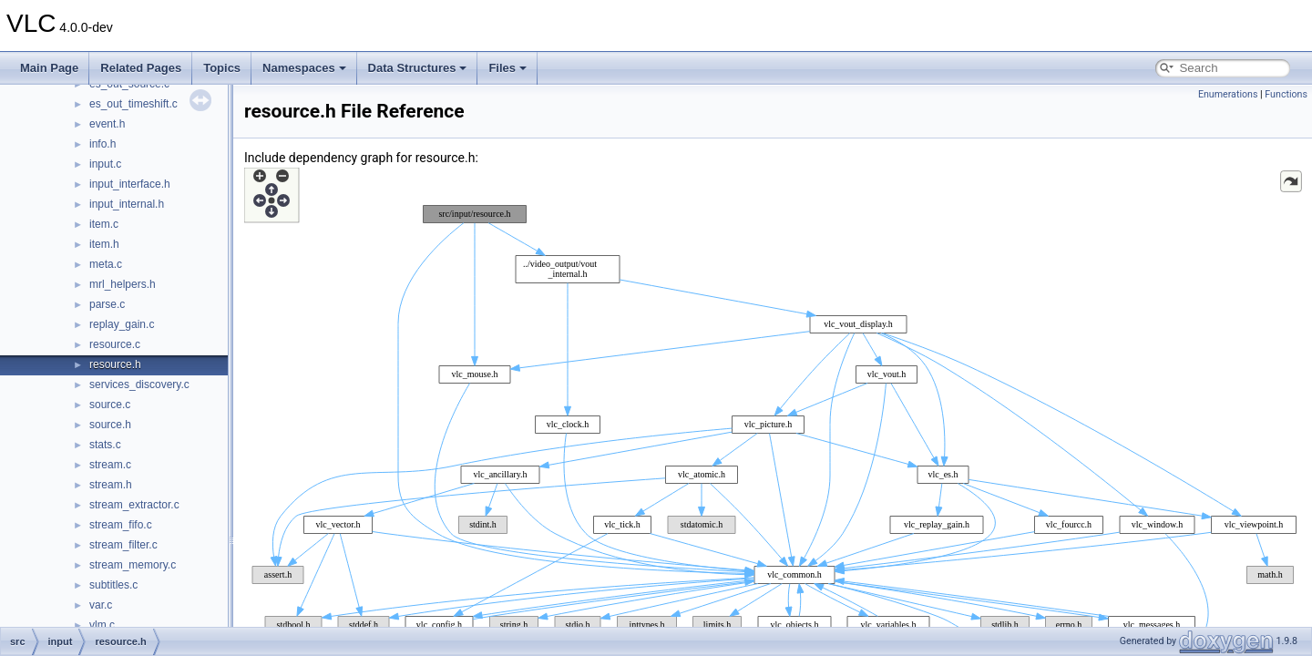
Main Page (49, 68)
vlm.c (102, 625)
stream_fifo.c (120, 524)
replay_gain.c (121, 324)
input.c (105, 164)
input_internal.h (126, 204)
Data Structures (417, 68)
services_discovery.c (139, 384)
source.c (109, 404)
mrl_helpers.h (122, 284)
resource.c (114, 344)
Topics (222, 68)
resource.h (115, 364)
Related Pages (140, 68)
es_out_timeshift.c (133, 103)
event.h (107, 124)
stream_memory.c (132, 565)
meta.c (105, 264)
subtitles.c (113, 585)
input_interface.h (129, 184)
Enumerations (1228, 94)
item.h (104, 244)
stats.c (105, 444)
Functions (1286, 94)
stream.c (110, 464)
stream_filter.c (123, 544)
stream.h (110, 484)
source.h (110, 424)
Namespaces (304, 68)
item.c (103, 224)
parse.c (107, 304)
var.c (100, 605)
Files (507, 68)
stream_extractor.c (134, 504)
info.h (102, 144)
